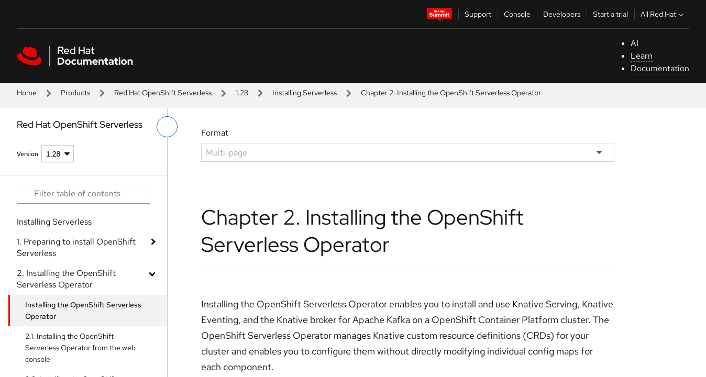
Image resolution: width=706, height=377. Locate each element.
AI (634, 43)
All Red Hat (663, 14)
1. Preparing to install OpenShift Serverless (76, 247)
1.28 (242, 92)
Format (214, 132)
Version (27, 154)
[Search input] (83, 194)
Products (75, 92)
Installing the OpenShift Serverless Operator (83, 310)
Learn (642, 55)
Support (478, 14)
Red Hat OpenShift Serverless (163, 92)
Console (517, 14)
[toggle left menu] (167, 126)
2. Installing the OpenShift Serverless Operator (66, 279)
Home (27, 92)
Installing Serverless (304, 92)
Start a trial (610, 14)
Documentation (660, 68)
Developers (561, 14)
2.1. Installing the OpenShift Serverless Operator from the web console (80, 347)
